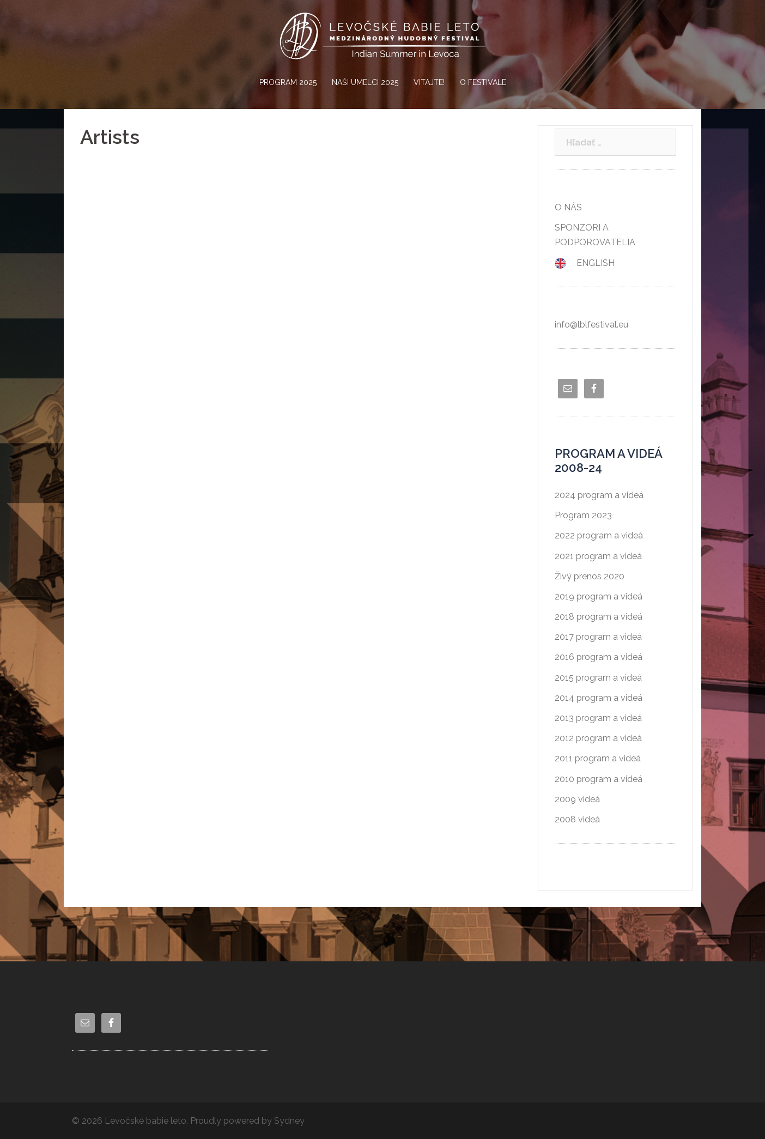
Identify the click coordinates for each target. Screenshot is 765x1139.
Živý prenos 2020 (589, 576)
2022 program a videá (599, 535)
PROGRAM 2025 (288, 82)
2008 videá (577, 819)
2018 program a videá (598, 616)
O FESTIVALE (483, 82)
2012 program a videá (598, 738)
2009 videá (577, 799)
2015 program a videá (598, 678)
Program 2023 (583, 515)
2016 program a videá (598, 657)
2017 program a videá (598, 637)
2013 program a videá (598, 718)
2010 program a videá (598, 779)
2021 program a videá (598, 556)
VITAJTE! (429, 82)
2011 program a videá (598, 758)
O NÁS (568, 207)
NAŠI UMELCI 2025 (365, 82)
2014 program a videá (598, 698)
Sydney (289, 1121)
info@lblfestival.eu (591, 324)
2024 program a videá (599, 495)
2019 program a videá (598, 596)
